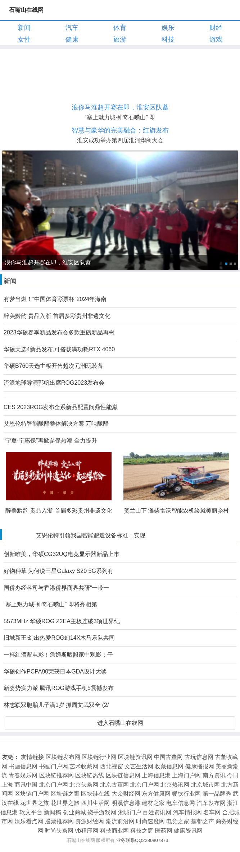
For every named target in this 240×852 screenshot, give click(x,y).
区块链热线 (89, 775)
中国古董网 (168, 757)
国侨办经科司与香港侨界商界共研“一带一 (56, 588)
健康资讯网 (188, 831)
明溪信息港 (126, 803)
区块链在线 (95, 794)
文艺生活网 (138, 766)
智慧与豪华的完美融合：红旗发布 (120, 130)
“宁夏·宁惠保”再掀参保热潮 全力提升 (50, 440)
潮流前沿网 (120, 821)
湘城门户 (129, 812)
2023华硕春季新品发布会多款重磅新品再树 (59, 332)
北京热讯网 (174, 785)
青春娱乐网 (23, 775)
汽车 (71, 27)
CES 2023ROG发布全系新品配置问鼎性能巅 (61, 407)
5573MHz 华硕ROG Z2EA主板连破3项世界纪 (62, 621)
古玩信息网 (199, 757)
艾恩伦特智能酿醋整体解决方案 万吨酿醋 (56, 424)
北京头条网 (83, 785)
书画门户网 (53, 766)
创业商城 (74, 812)
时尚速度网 (150, 821)
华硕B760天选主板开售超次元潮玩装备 (53, 366)
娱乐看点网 (28, 821)
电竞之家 (177, 821)
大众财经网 (126, 794)
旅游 (119, 39)
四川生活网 (95, 803)
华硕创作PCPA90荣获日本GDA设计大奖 (55, 671)
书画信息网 (23, 766)
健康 (71, 39)
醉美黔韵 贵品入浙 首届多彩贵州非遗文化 (57, 316)
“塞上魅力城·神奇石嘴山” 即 (120, 117)
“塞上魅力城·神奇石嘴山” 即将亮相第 (50, 604)
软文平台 (30, 812)
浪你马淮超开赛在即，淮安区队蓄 (120, 107)
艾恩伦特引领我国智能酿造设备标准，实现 (90, 535)
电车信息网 (180, 803)
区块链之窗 (65, 794)
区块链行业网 (99, 757)
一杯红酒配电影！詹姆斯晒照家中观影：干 (58, 655)
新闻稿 (52, 812)
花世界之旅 (34, 803)
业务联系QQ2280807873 (142, 840)
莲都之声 (202, 821)
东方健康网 (156, 794)
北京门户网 (53, 785)
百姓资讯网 (156, 812)
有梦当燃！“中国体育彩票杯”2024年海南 (55, 299)
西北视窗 (111, 766)
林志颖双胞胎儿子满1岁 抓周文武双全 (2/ (56, 705)
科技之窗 (141, 831)
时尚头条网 (59, 831)
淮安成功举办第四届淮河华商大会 (120, 140)
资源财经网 (89, 821)
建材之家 (153, 803)
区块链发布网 (63, 757)
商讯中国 (25, 785)
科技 (168, 39)
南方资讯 (214, 775)
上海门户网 (186, 775)
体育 (119, 27)
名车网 (212, 812)
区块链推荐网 (56, 775)
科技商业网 (114, 831)
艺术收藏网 (83, 766)
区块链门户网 (31, 794)
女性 (24, 39)
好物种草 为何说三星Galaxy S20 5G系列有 (58, 571)
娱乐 (168, 27)
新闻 (24, 27)
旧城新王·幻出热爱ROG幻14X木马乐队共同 (59, 638)
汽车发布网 (211, 803)
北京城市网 (205, 785)
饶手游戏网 (101, 812)
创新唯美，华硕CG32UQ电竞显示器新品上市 (61, 554)
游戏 (215, 39)
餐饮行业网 (186, 794)
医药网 (163, 831)
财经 (215, 27)
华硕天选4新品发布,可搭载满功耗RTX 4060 (59, 349)
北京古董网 (114, 785)
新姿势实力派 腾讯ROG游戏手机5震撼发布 (59, 688)
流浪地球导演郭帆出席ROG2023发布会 (54, 383)
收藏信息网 (169, 766)
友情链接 (32, 757)
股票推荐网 (59, 821)
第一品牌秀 (217, 794)
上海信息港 (156, 775)
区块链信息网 (123, 775)
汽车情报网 (187, 812)
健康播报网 (199, 766)
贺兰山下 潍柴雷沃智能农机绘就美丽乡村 (176, 511)
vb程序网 (87, 831)
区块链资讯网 (135, 757)
